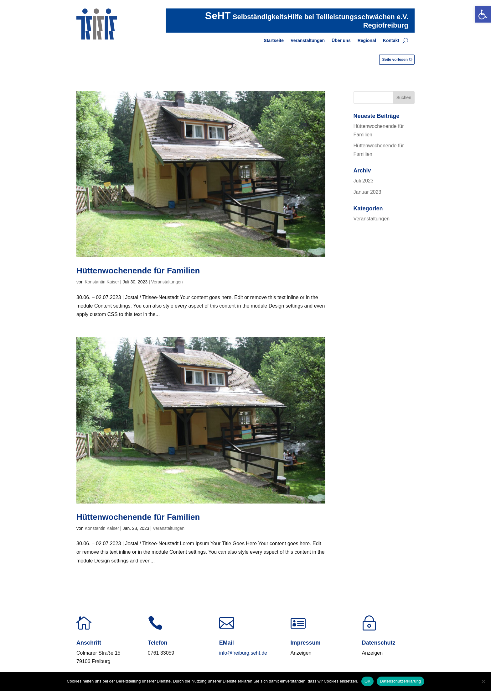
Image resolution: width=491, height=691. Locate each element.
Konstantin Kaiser (102, 281)
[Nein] (483, 681)
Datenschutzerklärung (400, 681)
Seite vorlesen (395, 59)
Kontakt (391, 40)
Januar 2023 (367, 192)
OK (367, 681)
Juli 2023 (364, 180)
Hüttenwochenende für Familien (138, 270)
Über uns (341, 40)
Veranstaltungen (308, 40)
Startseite (274, 40)
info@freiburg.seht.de (243, 653)
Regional (367, 40)
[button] (483, 14)
